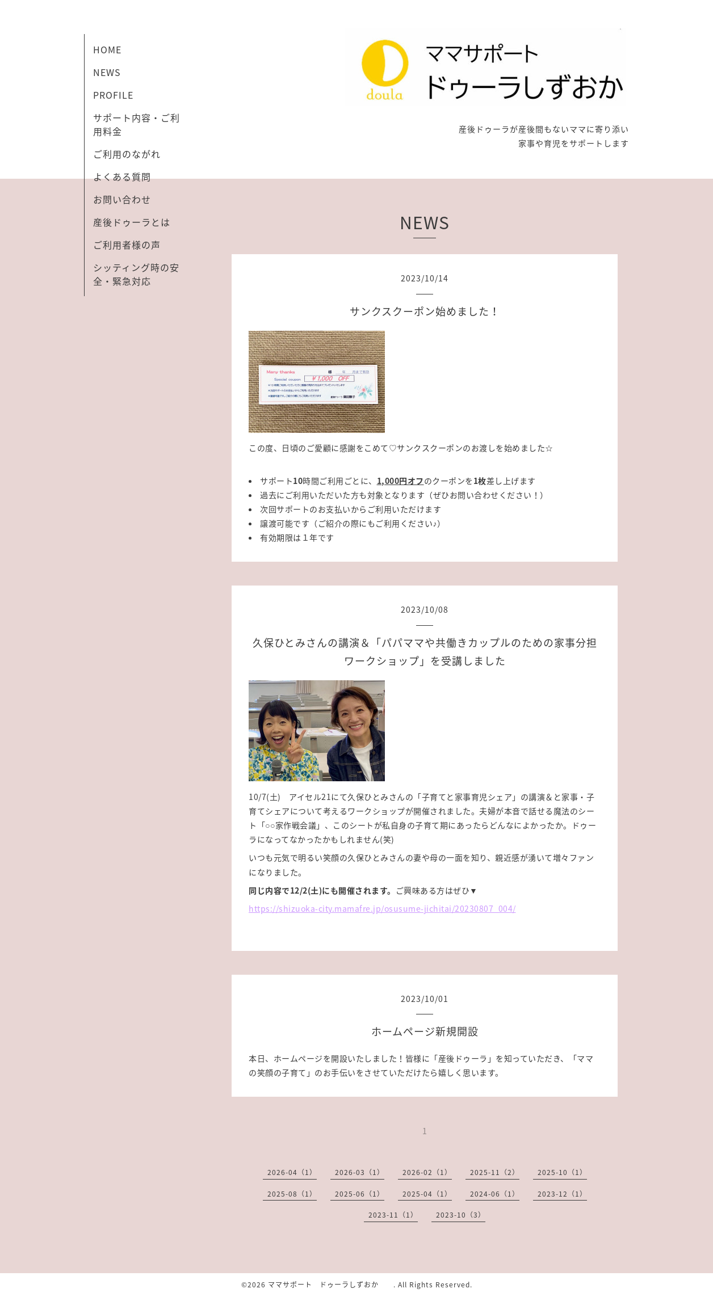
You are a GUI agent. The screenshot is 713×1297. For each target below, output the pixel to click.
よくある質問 (122, 176)
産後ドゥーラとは (131, 222)
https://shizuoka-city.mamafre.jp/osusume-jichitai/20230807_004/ (382, 908)
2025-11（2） (494, 1172)
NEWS (107, 72)
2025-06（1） (359, 1194)
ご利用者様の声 (127, 244)
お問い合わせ (122, 199)
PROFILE (113, 95)
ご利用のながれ (127, 154)
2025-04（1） (427, 1194)
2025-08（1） (292, 1194)
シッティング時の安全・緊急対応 (136, 274)
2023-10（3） (460, 1215)
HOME (107, 49)
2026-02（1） (427, 1172)
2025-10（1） (562, 1172)
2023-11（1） (393, 1215)
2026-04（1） (292, 1172)
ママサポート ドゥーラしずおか (330, 1284)
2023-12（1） (562, 1194)
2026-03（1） (359, 1172)
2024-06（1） (494, 1194)
